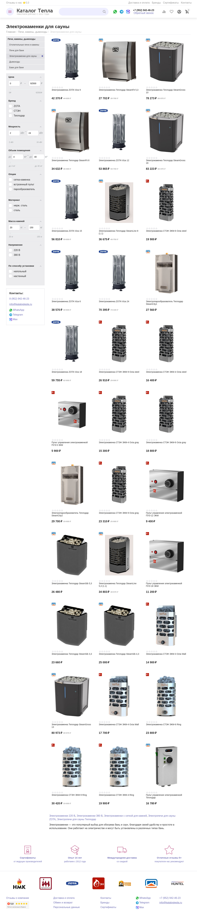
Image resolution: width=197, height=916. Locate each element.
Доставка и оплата (139, 2)
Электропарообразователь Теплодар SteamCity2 (70, 514)
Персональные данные (66, 907)
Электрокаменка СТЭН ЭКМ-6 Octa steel (166, 231)
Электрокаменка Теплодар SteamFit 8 (70, 160)
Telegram (16, 314)
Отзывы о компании (17, 898)
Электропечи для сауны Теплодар (76, 819)
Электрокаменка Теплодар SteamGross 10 (165, 91)
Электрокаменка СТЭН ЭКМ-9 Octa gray (119, 513)
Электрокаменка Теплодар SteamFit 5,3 (118, 90)
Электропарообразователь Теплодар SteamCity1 (164, 302)
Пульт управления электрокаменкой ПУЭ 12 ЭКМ (164, 514)
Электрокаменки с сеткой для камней (125, 815)
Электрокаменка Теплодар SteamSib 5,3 (72, 583)
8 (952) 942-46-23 (19, 298)
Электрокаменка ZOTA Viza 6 (66, 301)
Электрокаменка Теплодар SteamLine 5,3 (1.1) (118, 584)
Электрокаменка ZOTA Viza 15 (67, 231)
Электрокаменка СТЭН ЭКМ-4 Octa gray (119, 442)
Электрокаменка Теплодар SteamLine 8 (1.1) (118, 232)
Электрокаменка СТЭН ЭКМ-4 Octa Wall (119, 724)
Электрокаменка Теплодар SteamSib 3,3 (72, 654)
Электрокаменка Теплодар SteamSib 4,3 (119, 654)
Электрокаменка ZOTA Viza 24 (114, 301)
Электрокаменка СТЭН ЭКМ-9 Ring (69, 795)
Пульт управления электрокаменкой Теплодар (164, 796)
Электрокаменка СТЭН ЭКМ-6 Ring (163, 724)
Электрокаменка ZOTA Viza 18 (67, 372)
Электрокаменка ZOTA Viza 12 (114, 160)
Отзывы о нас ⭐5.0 (17, 2)
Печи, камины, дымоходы (32, 32)
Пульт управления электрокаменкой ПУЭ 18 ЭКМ (164, 584)
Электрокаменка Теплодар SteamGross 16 (165, 161)
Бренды (156, 2)
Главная (11, 32)
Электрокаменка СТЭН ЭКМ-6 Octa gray (166, 442)
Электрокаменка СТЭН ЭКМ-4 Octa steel (166, 372)
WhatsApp (16, 310)
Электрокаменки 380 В (90, 815)
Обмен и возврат (63, 902)
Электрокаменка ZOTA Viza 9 (66, 90)
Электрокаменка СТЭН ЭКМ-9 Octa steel (119, 372)
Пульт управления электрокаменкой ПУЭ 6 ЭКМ (70, 443)
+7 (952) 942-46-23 (143, 10)
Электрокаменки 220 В (62, 815)
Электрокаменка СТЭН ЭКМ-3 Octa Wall (166, 654)
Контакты (186, 2)
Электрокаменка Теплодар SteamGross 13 (71, 725)
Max (13, 319)
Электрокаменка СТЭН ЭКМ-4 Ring (116, 795)
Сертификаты (171, 2)
